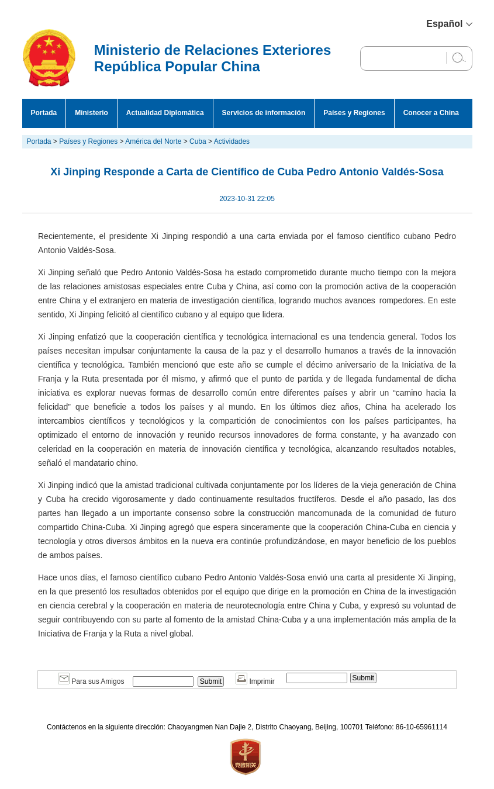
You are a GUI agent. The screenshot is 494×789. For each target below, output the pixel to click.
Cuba (197, 141)
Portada (44, 113)
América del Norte (153, 141)
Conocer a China (431, 113)
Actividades (232, 141)
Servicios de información (264, 113)
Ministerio (91, 113)
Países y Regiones (354, 113)
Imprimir (255, 681)
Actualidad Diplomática (165, 113)
